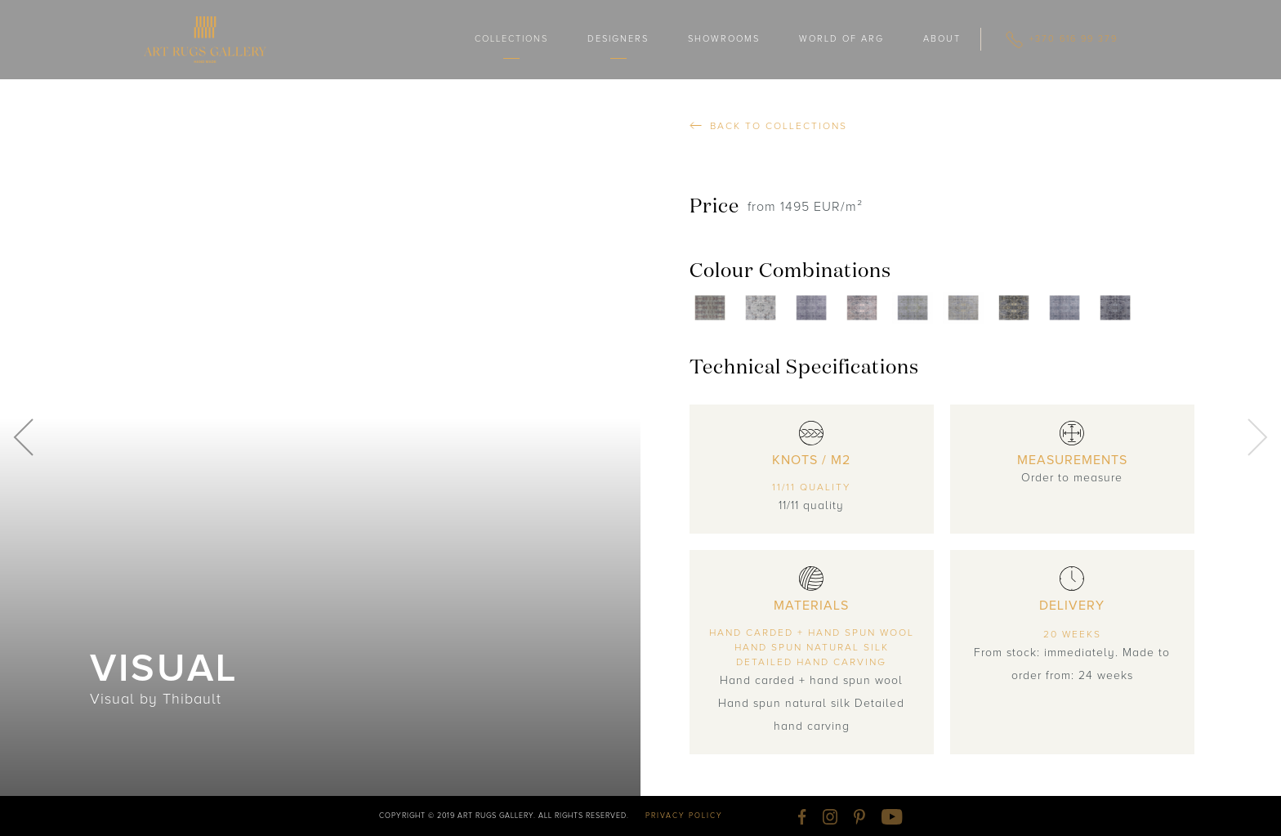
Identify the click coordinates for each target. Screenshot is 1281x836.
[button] (511, 39)
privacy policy (684, 816)
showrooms (724, 38)
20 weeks (1072, 635)
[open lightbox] (714, 308)
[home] (205, 39)
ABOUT (942, 38)
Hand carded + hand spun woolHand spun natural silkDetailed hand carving (811, 648)
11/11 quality (811, 488)
